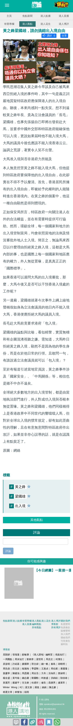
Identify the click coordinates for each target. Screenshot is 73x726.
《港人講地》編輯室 (42, 654)
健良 (43, 682)
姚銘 (44, 687)
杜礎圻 (35, 682)
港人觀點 (27, 23)
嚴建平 (15, 682)
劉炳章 (30, 659)
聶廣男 (51, 682)
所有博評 (56, 627)
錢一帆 (44, 664)
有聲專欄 (9, 23)
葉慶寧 (6, 673)
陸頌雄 (63, 678)
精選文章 (7, 692)
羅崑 (37, 687)
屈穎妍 (6, 654)
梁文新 (28, 687)
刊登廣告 (65, 641)
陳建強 (15, 673)
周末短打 (19, 659)
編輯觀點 (36, 624)
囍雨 (26, 692)
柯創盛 (44, 678)
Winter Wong (10, 687)
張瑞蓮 (15, 654)
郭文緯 (35, 664)
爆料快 (64, 644)
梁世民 (39, 659)
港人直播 (64, 15)
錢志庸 (25, 678)
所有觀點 (36, 627)
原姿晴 (6, 664)
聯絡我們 (65, 637)
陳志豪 (52, 687)
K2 (21, 687)
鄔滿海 (25, 668)
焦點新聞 (27, 15)
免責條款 (65, 627)
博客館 (54, 624)
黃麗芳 (6, 682)
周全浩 (35, 673)
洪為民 (51, 673)
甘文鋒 (25, 682)
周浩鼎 (6, 668)
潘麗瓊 (63, 668)
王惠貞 (44, 668)
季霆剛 (35, 668)
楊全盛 (6, 678)
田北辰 (15, 668)
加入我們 (65, 634)
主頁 (9, 15)
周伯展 (54, 668)
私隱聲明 (65, 624)
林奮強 (18, 692)
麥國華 (25, 664)
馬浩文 (49, 659)
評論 (8, 551)
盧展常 (61, 682)
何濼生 (58, 659)
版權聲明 (65, 630)
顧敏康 (25, 654)
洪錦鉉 (54, 678)
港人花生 (45, 23)
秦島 (53, 664)
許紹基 (15, 664)
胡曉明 (61, 664)
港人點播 (45, 15)
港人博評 (64, 23)
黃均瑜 (15, 678)
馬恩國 (25, 673)
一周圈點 (7, 659)
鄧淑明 (61, 673)
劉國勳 (35, 678)
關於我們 (65, 620)
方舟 (43, 673)
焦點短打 (60, 654)
